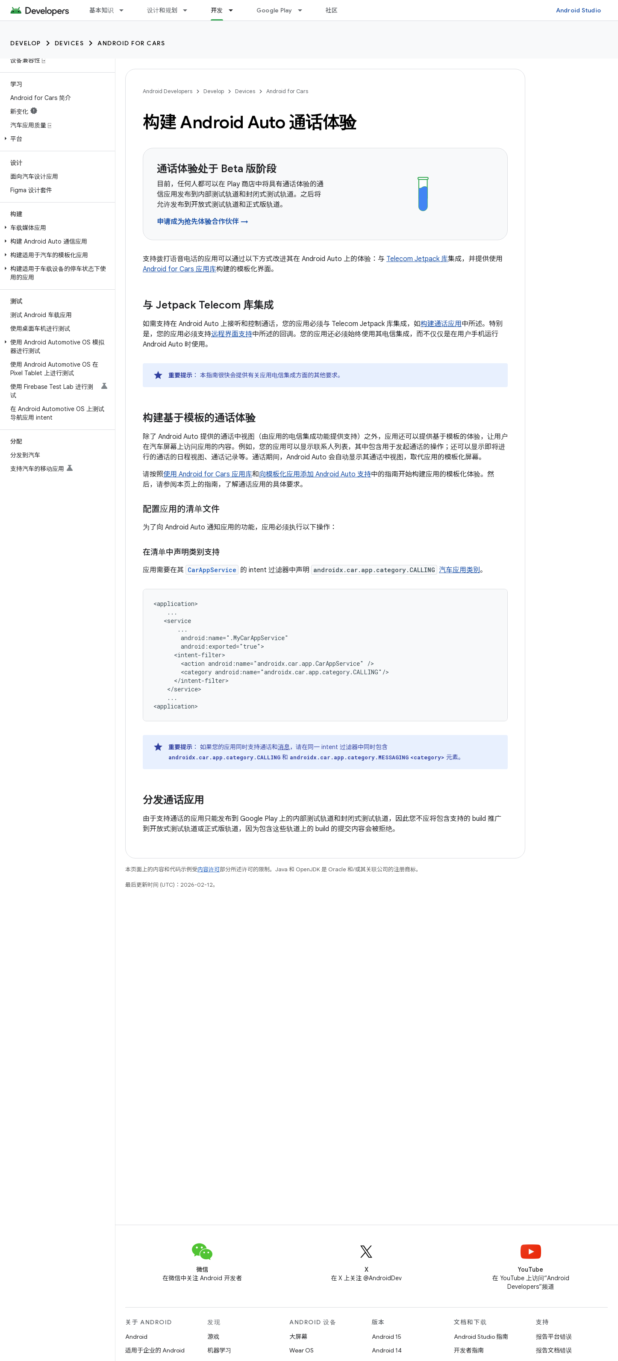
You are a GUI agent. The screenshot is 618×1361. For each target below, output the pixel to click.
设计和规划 (162, 10)
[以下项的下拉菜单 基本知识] (125, 10)
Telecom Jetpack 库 (417, 259)
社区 (332, 10)
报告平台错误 (554, 1336)
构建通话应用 (441, 324)
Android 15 (386, 1336)
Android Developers (167, 91)
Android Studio (578, 10)
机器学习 (219, 1350)
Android (136, 1336)
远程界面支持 (231, 334)
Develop (25, 43)
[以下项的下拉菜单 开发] (234, 10)
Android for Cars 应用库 (179, 269)
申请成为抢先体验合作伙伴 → (202, 222)
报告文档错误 (554, 1350)
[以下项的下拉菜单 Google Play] (303, 10)
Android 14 (387, 1350)
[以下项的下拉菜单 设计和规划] (188, 10)
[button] (56, 139)
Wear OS (301, 1350)
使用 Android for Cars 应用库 (207, 474)
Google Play (274, 10)
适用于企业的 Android (155, 1350)
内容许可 (208, 869)
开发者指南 (469, 1350)
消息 (284, 747)
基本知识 (101, 10)
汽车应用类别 (459, 570)
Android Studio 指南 (481, 1336)
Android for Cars (131, 43)
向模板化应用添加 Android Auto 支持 (315, 474)
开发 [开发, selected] (217, 10)
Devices (69, 43)
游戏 (213, 1336)
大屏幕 (298, 1336)
